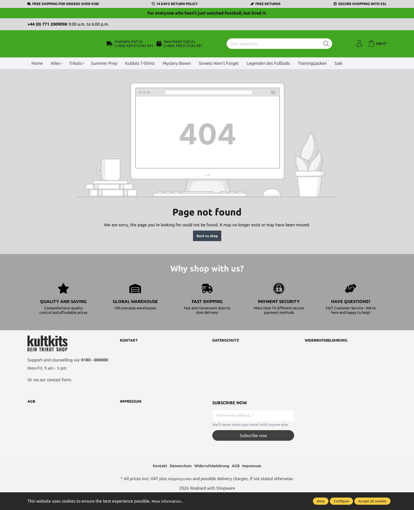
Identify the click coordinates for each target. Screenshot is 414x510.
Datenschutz (227, 352)
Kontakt (130, 352)
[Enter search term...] (272, 49)
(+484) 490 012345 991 (134, 52)
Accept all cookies (372, 501)
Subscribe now (253, 450)
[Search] (325, 49)
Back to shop (207, 248)
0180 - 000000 (94, 374)
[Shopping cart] (377, 49)
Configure (341, 501)
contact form (59, 394)
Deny (320, 501)
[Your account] (357, 49)
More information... (170, 501)
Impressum (132, 416)
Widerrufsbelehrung (330, 352)
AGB (31, 416)
